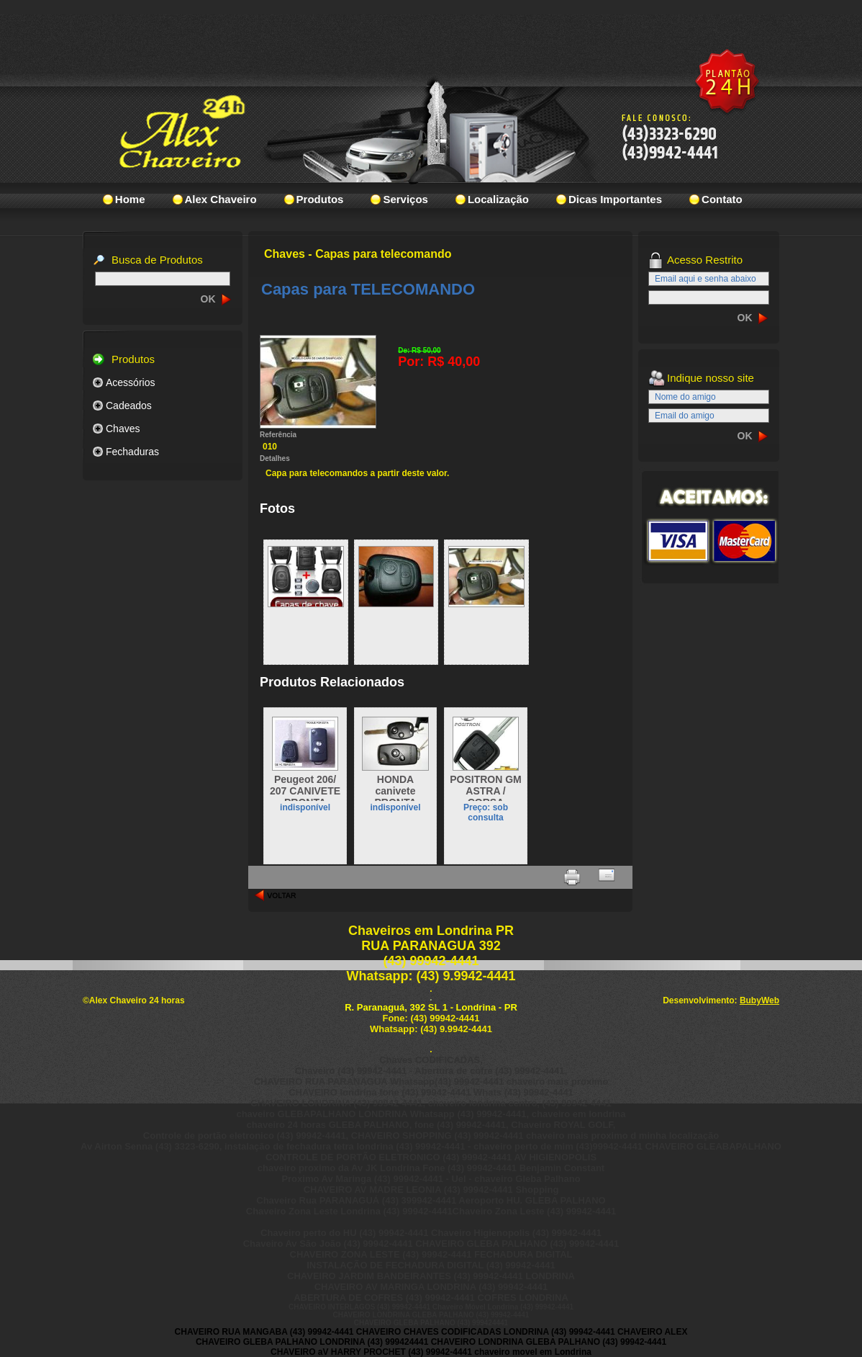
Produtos (320, 199)
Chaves (123, 428)
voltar (276, 895)
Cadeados (129, 405)
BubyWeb (759, 1000)
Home (130, 199)
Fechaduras (132, 451)
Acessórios (130, 382)
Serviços (405, 199)
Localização (498, 199)
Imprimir (572, 877)
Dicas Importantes (615, 199)
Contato (722, 199)
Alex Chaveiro (221, 199)
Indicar (606, 877)
